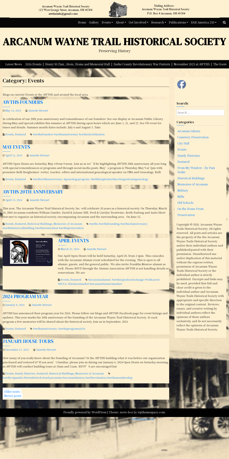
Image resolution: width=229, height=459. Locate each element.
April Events (73, 240)
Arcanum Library (188, 131)
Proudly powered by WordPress (85, 412)
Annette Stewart (38, 110)
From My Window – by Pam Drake (196, 170)
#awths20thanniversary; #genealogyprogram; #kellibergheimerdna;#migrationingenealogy (90, 179)
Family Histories (25, 373)
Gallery (94, 22)
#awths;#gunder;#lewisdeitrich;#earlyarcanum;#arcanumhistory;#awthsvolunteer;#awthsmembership (67, 377)
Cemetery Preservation (193, 137)
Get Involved (137, 22)
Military (182, 190)
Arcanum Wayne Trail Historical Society (114, 41)
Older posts (12, 392)
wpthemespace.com (151, 412)
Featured (20, 134)
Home (82, 22)
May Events (16, 147)
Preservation (186, 215)
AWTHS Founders (23, 102)
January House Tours (28, 341)
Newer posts (12, 396)
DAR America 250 (202, 22)
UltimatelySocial (143, 419)
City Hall (183, 143)
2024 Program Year (25, 296)
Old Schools (185, 203)
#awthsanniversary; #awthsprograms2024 (59, 328)
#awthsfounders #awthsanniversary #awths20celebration (69, 134)
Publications (177, 22)
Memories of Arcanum (68, 223)
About (120, 22)
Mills (180, 196)
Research (157, 22)
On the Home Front (190, 209)
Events (106, 22)
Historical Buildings (39, 223)
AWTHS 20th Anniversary (33, 192)
